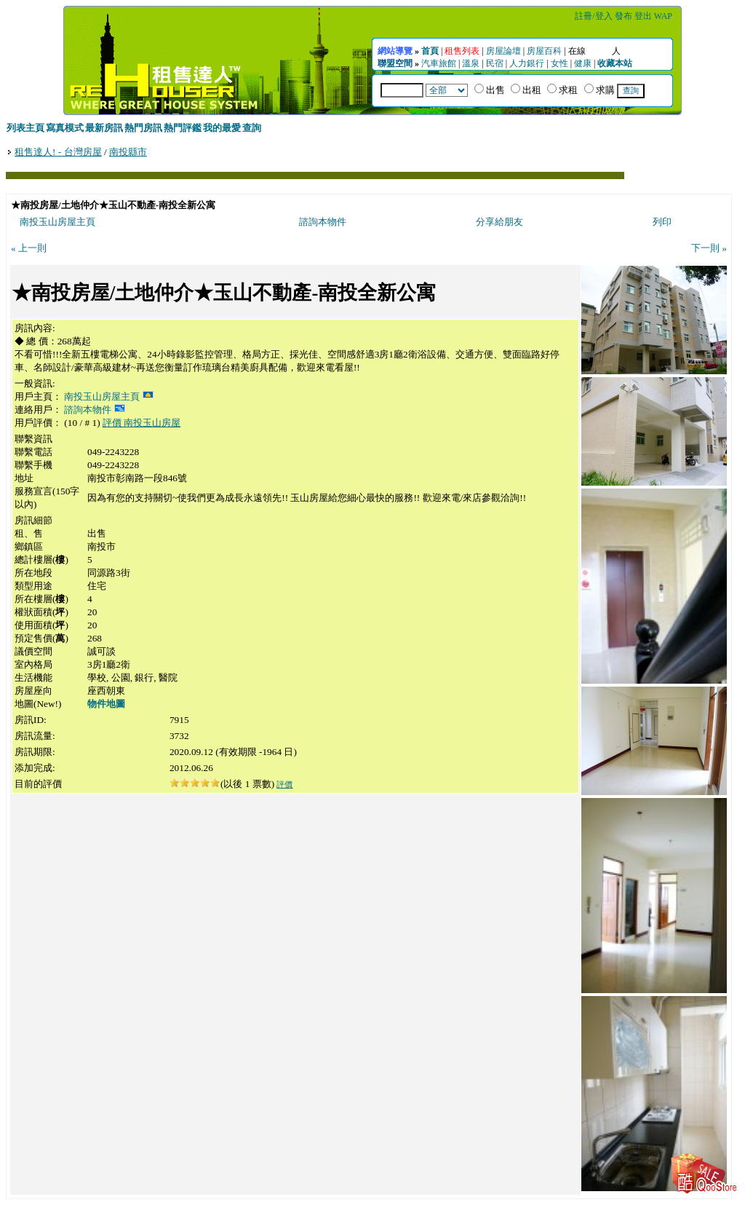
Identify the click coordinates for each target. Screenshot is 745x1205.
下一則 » (709, 247)
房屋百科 (544, 51)
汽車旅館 (438, 63)
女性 (559, 63)
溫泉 (470, 63)
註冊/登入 (593, 16)
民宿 (494, 63)
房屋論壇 (503, 51)
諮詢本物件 (322, 221)
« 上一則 (29, 247)
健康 (582, 63)
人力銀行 (526, 63)
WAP (663, 16)
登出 (643, 16)
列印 (662, 221)
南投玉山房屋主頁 (57, 221)
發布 (623, 16)
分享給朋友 (499, 221)
